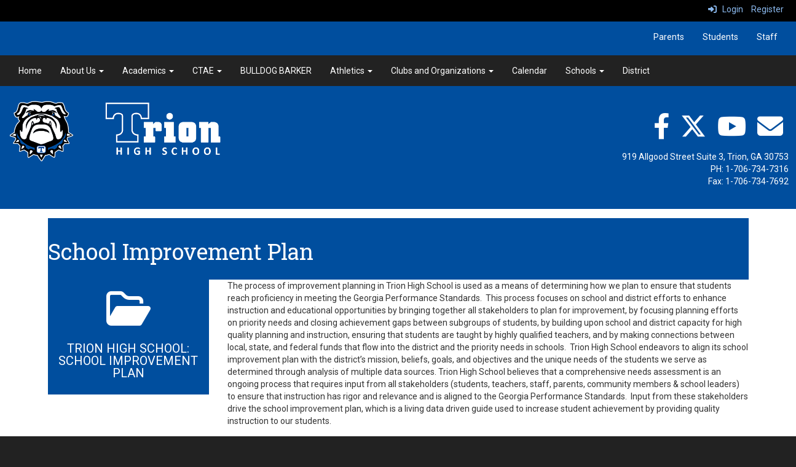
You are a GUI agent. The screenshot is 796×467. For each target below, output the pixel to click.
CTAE (207, 71)
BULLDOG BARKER (276, 71)
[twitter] (693, 126)
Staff (767, 37)
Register (767, 9)
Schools (584, 71)
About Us (82, 71)
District (636, 71)
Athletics (351, 71)
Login (725, 9)
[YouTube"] (732, 126)
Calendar (529, 71)
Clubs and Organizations (442, 71)
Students (720, 37)
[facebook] (661, 126)
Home (30, 71)
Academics (148, 71)
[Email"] (770, 126)
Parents (668, 37)
